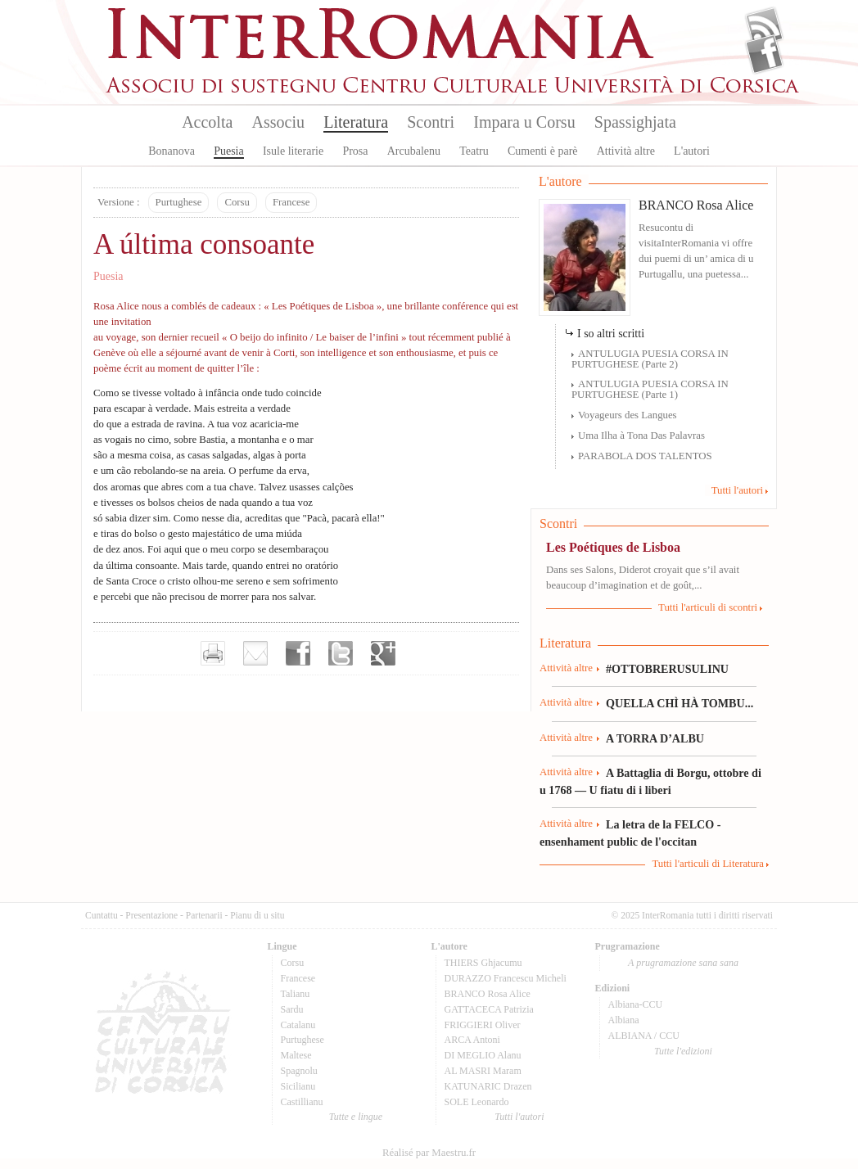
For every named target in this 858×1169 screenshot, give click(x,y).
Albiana (623, 1020)
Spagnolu (299, 1070)
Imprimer (213, 653)
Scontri (430, 122)
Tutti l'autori (737, 490)
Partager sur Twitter (340, 653)
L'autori (692, 151)
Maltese (296, 1055)
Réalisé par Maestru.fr (429, 1152)
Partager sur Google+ (383, 653)
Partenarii (204, 915)
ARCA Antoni (472, 1039)
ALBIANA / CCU (644, 1035)
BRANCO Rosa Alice (696, 205)
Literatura (355, 122)
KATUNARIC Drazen (488, 1086)
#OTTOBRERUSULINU (667, 668)
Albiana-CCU (635, 1004)
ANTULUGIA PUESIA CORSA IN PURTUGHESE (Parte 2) (650, 359)
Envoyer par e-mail (255, 653)
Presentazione (151, 915)
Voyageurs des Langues (627, 415)
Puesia (229, 151)
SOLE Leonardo (477, 1102)
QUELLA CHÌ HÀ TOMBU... (679, 703)
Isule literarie (293, 151)
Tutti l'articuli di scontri (707, 607)
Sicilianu (298, 1086)
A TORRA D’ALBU (655, 738)
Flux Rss (764, 27)
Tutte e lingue (355, 1116)
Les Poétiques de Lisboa (613, 547)
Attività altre (626, 151)
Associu (278, 122)
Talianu (295, 994)
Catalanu (298, 1025)
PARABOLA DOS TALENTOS (645, 456)
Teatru (474, 151)
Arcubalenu (413, 151)
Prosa (355, 151)
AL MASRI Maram (483, 1070)
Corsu (237, 202)
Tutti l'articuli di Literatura (708, 863)
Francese (291, 202)
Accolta (207, 122)
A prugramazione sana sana (683, 962)
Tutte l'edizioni (683, 1051)
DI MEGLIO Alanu (483, 1055)
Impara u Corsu (524, 122)
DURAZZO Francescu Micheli (506, 978)
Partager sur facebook (298, 653)
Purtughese (179, 202)
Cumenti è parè (543, 151)
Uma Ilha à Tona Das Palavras (641, 435)
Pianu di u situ (257, 915)
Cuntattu (101, 915)
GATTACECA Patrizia (489, 1009)
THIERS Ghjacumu (483, 962)
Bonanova (171, 151)
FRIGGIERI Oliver (483, 1025)
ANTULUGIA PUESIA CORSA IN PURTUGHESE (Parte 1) (650, 389)
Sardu (292, 1009)
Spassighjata (635, 122)
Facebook (764, 54)
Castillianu (302, 1102)
